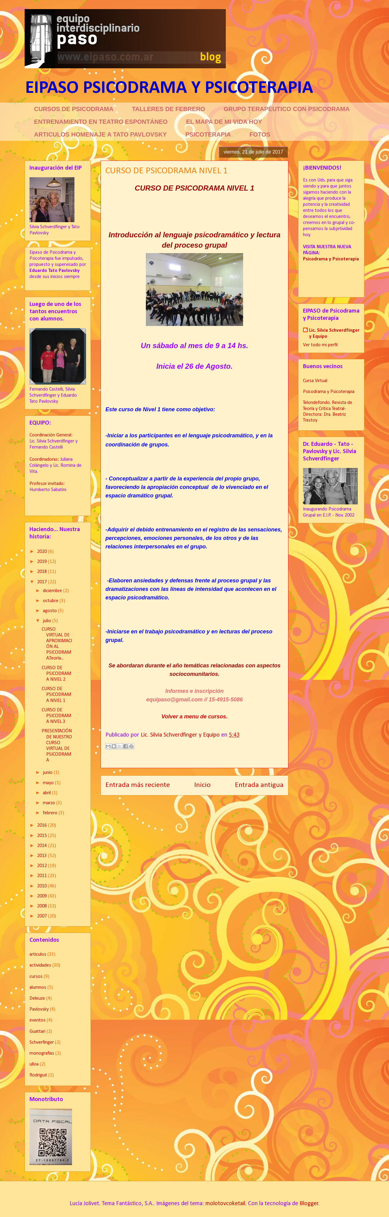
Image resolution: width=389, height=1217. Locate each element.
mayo (49, 783)
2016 (42, 825)
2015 (42, 835)
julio (47, 621)
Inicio (202, 785)
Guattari (37, 1031)
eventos (37, 1020)
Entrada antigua (259, 785)
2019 (42, 561)
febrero (51, 813)
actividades (40, 965)
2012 (42, 865)
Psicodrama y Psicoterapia (328, 391)
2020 (42, 551)
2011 (42, 875)
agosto (50, 610)
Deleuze (37, 998)
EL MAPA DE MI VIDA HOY (224, 121)
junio (48, 772)
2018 (42, 571)
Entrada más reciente (137, 785)
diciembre (53, 590)
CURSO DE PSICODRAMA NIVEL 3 (56, 716)
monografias (41, 1053)
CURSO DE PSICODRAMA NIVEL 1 (56, 694)
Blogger (309, 1204)
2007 (42, 916)
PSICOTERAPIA (208, 134)
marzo (49, 803)
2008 (42, 906)
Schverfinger (41, 1042)
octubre (51, 600)
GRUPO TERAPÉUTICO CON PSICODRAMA (286, 109)
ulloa (34, 1064)
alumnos (37, 987)
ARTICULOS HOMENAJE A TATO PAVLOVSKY (100, 134)
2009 (42, 896)
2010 (42, 886)
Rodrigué (38, 1075)
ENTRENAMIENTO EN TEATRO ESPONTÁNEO (100, 121)
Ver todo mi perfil (320, 345)
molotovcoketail (225, 1204)
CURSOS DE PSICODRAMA (73, 109)
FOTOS (260, 134)
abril (47, 793)
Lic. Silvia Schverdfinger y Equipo (334, 333)
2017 (42, 582)
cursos (36, 976)
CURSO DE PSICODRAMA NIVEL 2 (56, 674)
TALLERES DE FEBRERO (168, 109)
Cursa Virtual (315, 380)
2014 (42, 845)
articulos (37, 954)
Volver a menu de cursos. (194, 717)
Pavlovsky (39, 1009)
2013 (42, 855)
